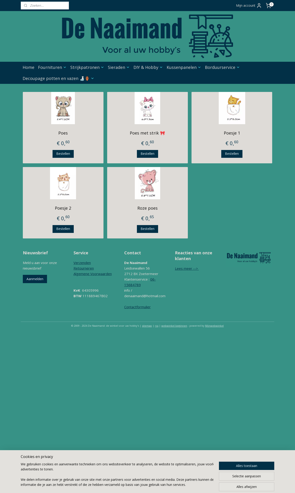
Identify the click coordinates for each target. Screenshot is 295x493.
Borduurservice (222, 67)
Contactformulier (137, 307)
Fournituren (52, 67)
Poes (63, 133)
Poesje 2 (63, 208)
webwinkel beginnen (174, 325)
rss (156, 325)
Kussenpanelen (184, 67)
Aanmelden (35, 279)
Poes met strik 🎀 (147, 133)
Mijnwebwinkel (214, 325)
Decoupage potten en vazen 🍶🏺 (58, 78)
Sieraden (119, 67)
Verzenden (82, 262)
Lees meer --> (187, 268)
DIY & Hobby (148, 67)
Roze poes (147, 208)
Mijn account (249, 5)
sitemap (147, 325)
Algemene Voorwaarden (93, 273)
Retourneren (84, 268)
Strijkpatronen (87, 67)
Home (28, 67)
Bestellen (63, 153)
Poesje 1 (232, 133)
